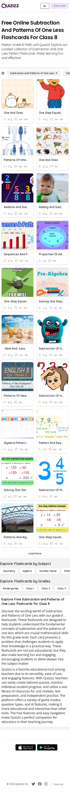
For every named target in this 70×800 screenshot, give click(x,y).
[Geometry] (9, 571)
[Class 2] (45, 588)
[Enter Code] (60, 6)
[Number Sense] (48, 571)
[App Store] (26, 747)
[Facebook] (39, 784)
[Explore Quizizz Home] (10, 5)
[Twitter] (33, 784)
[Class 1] (30, 588)
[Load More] (35, 553)
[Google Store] (47, 747)
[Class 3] (61, 588)
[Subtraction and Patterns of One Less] (33, 73)
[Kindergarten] (11, 588)
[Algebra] (27, 571)
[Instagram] (46, 784)
